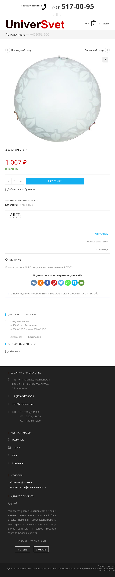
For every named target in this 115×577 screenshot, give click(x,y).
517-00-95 (73, 6)
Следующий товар (94, 50)
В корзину (55, 181)
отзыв (22, 549)
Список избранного (22, 343)
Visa (14, 455)
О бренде (102, 249)
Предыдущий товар (21, 50)
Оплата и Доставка (21, 482)
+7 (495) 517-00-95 (23, 396)
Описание (101, 233)
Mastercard (18, 463)
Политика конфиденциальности (28, 487)
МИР (17, 447)
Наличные (18, 439)
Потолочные (15, 34)
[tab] (57, 234)
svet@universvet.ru (23, 404)
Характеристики (97, 241)
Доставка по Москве (22, 314)
